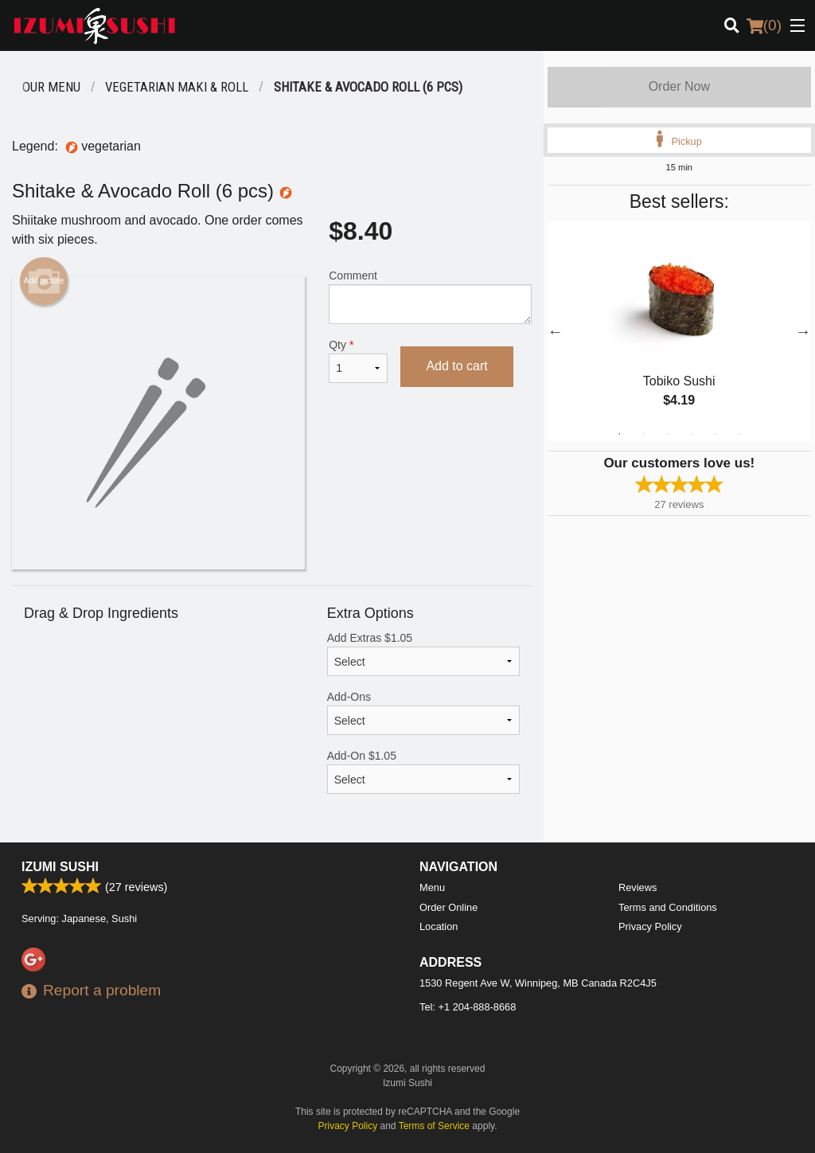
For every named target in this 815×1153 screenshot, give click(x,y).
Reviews (637, 887)
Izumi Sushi (60, 867)
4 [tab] (691, 434)
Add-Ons (423, 712)
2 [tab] (643, 434)
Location (438, 926)
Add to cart (456, 366)
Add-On (423, 771)
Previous (555, 331)
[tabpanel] (679, 331)
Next (803, 331)
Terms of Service (434, 1126)
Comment (430, 296)
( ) (764, 25)
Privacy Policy (650, 926)
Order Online (448, 907)
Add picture (44, 281)
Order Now (679, 86)
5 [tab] (715, 434)
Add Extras (423, 653)
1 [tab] (619, 434)
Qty (358, 360)
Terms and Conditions (667, 907)
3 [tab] (667, 434)
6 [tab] (739, 434)
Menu (432, 887)
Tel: (467, 1007)
